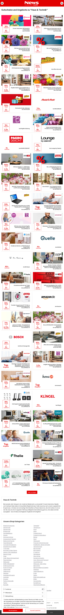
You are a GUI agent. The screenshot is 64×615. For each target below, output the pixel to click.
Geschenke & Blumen (39, 585)
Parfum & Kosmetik (8, 581)
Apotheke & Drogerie (9, 575)
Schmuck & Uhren (8, 537)
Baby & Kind (36, 565)
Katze (34, 531)
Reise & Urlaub (7, 554)
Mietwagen (6, 562)
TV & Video (6, 548)
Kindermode (6, 531)
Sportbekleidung (7, 533)
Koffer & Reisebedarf (8, 564)
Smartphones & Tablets (9, 546)
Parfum (5, 583)
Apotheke (6, 577)
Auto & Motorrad (37, 562)
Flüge (4, 556)
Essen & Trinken (7, 567)
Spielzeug (36, 569)
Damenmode (6, 529)
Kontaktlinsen (37, 583)
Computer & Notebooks (9, 544)
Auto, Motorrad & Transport (40, 560)
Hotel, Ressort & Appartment (11, 558)
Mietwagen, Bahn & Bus (39, 564)
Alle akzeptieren (13, 610)
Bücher (35, 537)
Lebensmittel (6, 569)
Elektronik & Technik (8, 541)
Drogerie (5, 579)
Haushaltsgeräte (7, 543)
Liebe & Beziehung (38, 571)
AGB (51, 612)
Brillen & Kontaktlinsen (39, 577)
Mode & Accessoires (8, 525)
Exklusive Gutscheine (49, 608)
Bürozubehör (37, 550)
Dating (35, 575)
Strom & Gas (36, 556)
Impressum (26, 607)
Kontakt (47, 602)
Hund (34, 529)
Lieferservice (6, 571)
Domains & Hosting (38, 558)
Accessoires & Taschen (9, 539)
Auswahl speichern (35, 610)
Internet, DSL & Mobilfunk (10, 552)
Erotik (35, 573)
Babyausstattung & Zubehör (40, 567)
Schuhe (5, 535)
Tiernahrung (36, 527)
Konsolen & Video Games (10, 550)
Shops (56, 602)
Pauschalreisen (7, 560)
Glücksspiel (36, 541)
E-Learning (36, 552)
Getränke (5, 573)
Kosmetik (5, 585)
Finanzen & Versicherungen (40, 543)
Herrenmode (6, 527)
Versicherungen (37, 546)
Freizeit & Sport (37, 533)
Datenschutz (18, 607)
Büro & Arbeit (37, 548)
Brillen (35, 579)
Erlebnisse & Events (8, 565)
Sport (34, 539)
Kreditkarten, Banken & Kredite (41, 544)
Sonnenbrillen (37, 581)
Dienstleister (36, 554)
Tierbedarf (36, 525)
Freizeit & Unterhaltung (39, 535)
